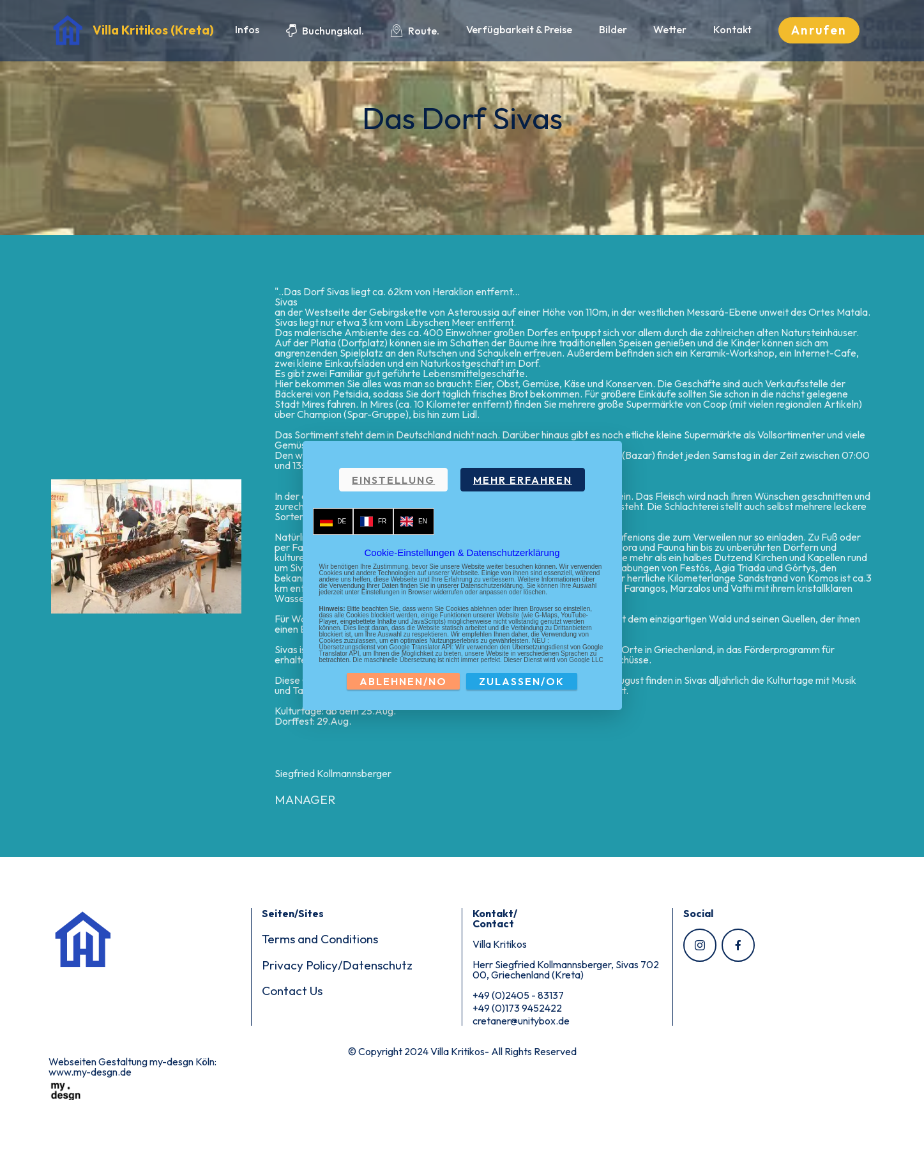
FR (373, 521)
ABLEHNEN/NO (403, 681)
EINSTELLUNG (393, 480)
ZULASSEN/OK (521, 681)
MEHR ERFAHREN (522, 480)
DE (333, 521)
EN (413, 521)
